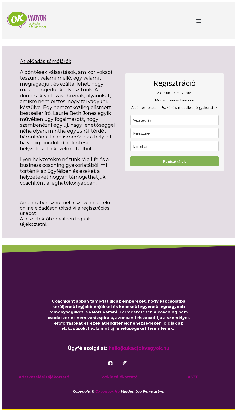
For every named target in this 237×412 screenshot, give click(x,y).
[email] (174, 146)
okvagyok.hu (107, 391)
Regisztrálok (174, 161)
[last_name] (174, 120)
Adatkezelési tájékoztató (44, 377)
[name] (174, 133)
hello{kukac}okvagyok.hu (139, 348)
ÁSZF (193, 377)
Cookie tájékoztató (118, 377)
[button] (199, 20)
